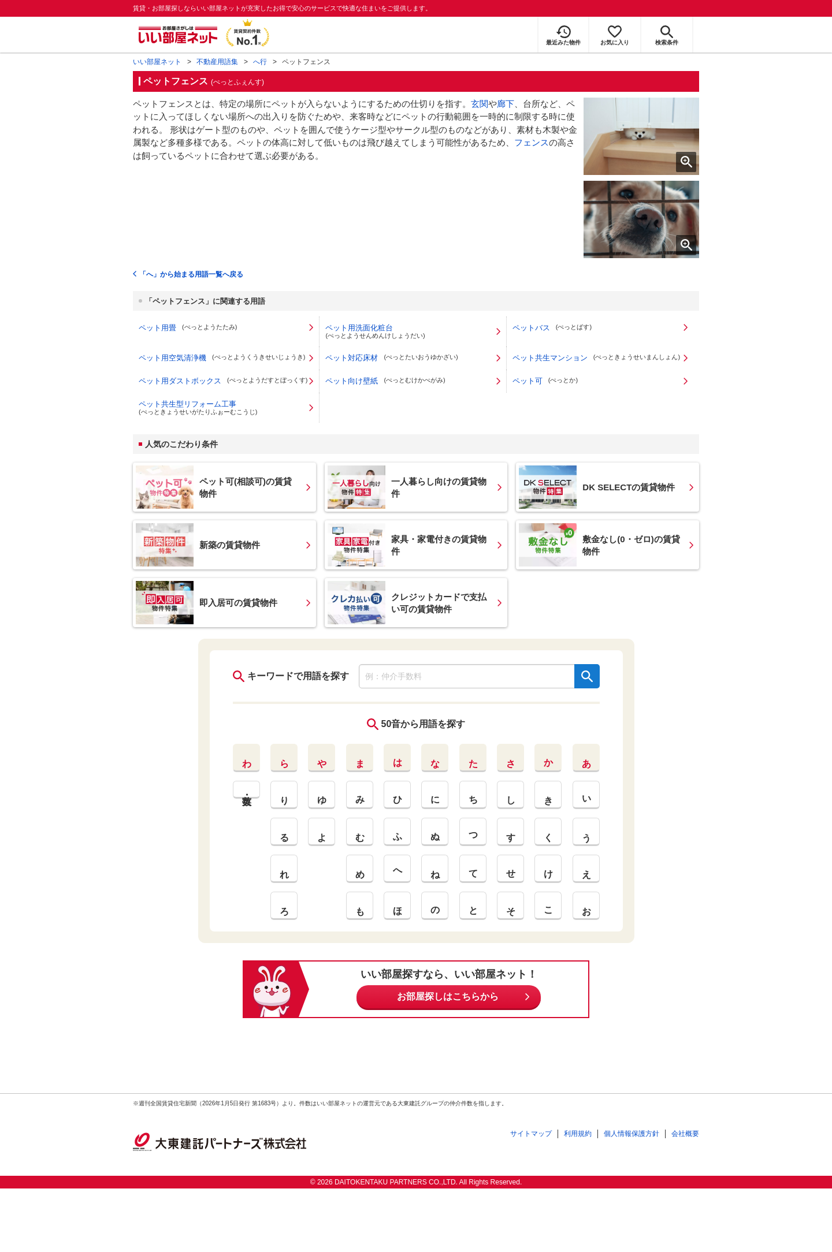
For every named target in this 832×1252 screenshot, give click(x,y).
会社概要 (685, 1134)
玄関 (479, 104)
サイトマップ (531, 1134)
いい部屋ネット (157, 62)
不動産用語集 (217, 62)
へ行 (260, 62)
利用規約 (578, 1134)
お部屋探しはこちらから (448, 996)
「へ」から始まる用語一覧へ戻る (191, 274)
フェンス (531, 142)
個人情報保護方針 (631, 1134)
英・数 (246, 790)
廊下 (505, 104)
